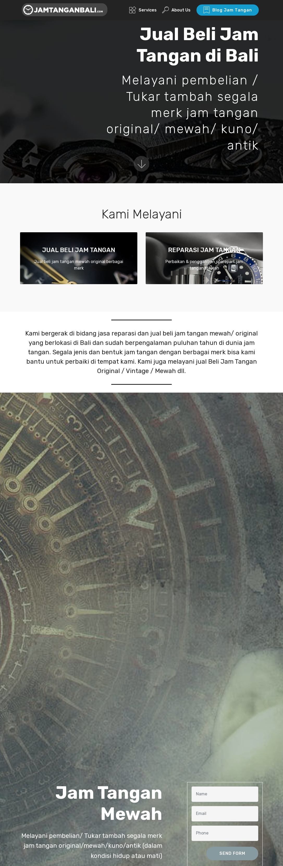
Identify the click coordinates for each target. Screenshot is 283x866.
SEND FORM (232, 853)
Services (143, 10)
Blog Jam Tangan (227, 10)
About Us (176, 10)
